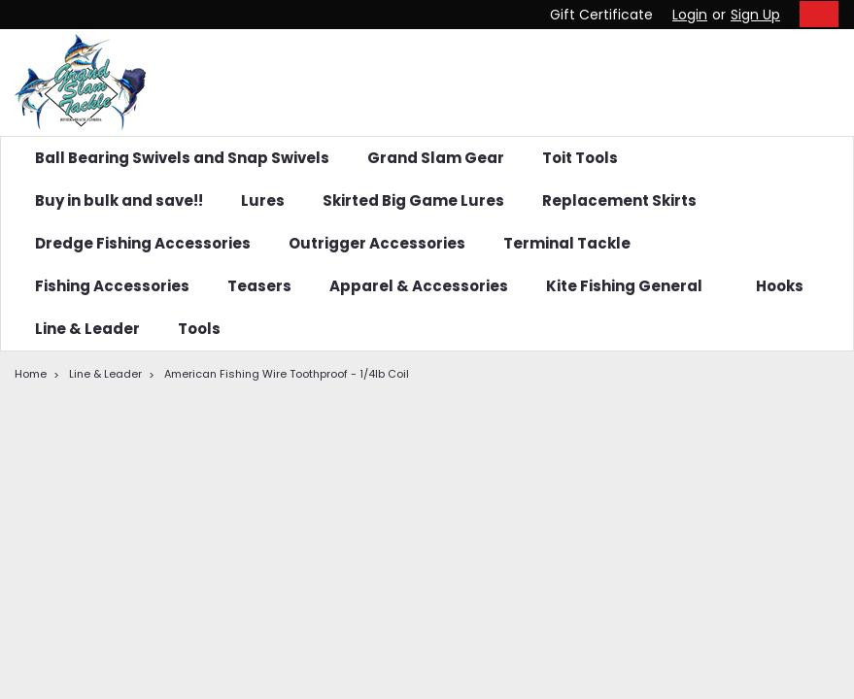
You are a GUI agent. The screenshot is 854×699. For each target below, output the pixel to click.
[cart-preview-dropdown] (814, 14)
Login (689, 14)
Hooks (787, 286)
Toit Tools (580, 158)
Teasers (259, 286)
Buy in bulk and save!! (119, 200)
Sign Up (755, 14)
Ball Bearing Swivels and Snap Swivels (182, 158)
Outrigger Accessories (377, 243)
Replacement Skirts (619, 200)
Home (31, 374)
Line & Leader (87, 328)
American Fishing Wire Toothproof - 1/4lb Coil (286, 374)
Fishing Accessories (112, 286)
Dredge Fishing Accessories (143, 243)
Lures (263, 200)
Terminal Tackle (574, 243)
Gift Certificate (601, 14)
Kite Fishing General (632, 286)
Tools (199, 328)
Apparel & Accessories (418, 286)
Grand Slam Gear (435, 158)
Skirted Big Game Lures (413, 200)
